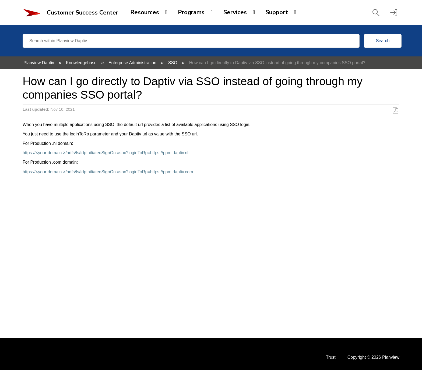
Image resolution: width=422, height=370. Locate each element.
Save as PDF (395, 110)
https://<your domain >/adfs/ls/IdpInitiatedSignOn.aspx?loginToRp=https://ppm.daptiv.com (108, 172)
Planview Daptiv (39, 62)
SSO (173, 62)
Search (383, 40)
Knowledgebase (82, 62)
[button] (376, 12)
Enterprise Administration (132, 62)
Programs (191, 12)
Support (277, 12)
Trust (331, 357)
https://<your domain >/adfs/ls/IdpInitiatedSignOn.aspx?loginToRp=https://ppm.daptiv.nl (105, 152)
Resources (144, 12)
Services (235, 12)
